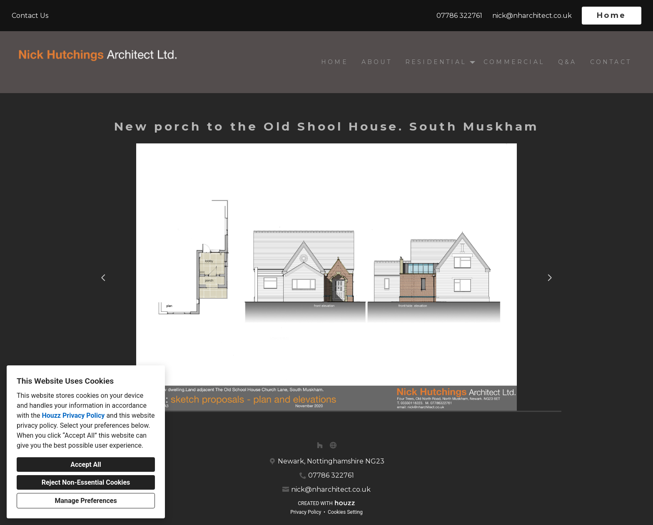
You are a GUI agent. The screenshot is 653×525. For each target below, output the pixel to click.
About (376, 62)
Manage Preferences (86, 501)
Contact (610, 62)
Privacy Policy (305, 512)
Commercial (514, 62)
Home (611, 15)
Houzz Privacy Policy (73, 415)
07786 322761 (459, 16)
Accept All (85, 464)
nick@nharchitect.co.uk (532, 16)
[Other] (333, 445)
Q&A (567, 62)
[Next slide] (549, 277)
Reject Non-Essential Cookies (86, 482)
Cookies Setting (345, 512)
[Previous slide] (103, 277)
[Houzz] (319, 445)
